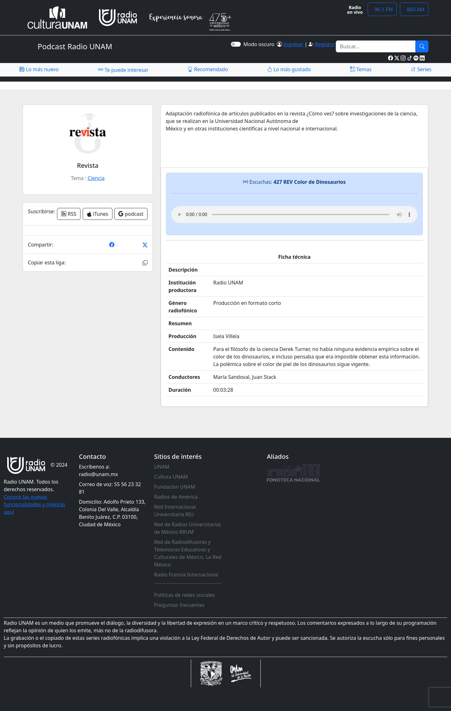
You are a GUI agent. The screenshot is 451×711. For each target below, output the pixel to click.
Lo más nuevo (38, 69)
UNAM (161, 466)
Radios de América (176, 496)
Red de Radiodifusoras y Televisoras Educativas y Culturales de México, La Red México (187, 553)
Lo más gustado (289, 69)
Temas (361, 69)
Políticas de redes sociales (184, 595)
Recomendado (208, 69)
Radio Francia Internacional (186, 574)
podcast (130, 213)
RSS (68, 213)
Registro (324, 44)
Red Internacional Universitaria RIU (175, 510)
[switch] (236, 44)
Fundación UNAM (174, 486)
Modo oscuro (260, 44)
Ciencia (96, 178)
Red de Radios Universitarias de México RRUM (187, 528)
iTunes (97, 213)
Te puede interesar (123, 69)
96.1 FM (382, 9)
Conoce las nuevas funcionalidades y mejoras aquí (34, 504)
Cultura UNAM (171, 476)
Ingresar (293, 44)
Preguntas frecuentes (179, 605)
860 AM (414, 9)
